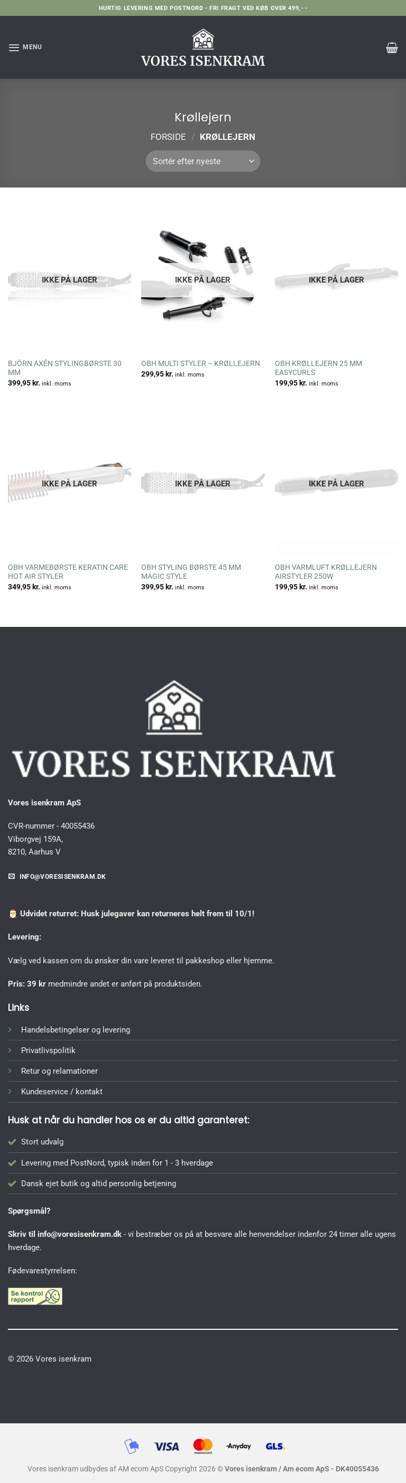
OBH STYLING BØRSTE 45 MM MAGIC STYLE (191, 572)
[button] (25, 47)
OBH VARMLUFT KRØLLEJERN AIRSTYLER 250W (326, 572)
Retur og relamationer (59, 1071)
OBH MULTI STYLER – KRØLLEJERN (200, 363)
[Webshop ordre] (203, 161)
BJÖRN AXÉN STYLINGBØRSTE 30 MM (65, 368)
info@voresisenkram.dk (80, 1234)
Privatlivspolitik (48, 1050)
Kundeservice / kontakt (62, 1091)
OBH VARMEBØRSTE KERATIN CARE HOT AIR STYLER (68, 572)
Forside (168, 137)
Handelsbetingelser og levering (75, 1030)
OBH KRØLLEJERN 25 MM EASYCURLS (318, 368)
